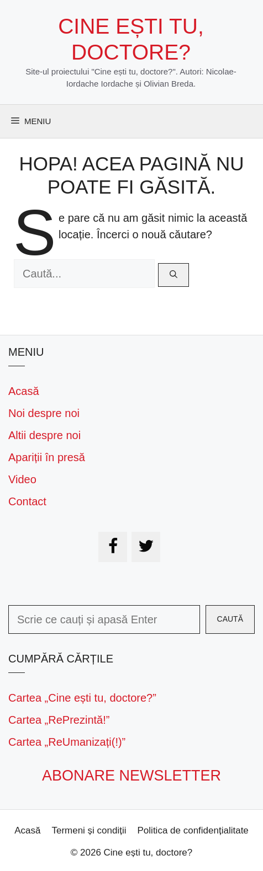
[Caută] (173, 275)
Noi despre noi (44, 413)
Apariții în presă (46, 457)
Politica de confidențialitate (193, 830)
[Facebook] (112, 547)
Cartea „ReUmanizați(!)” (66, 742)
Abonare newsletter (131, 775)
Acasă (23, 391)
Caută (230, 618)
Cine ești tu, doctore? (148, 852)
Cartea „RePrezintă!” (58, 720)
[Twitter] (146, 547)
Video (22, 479)
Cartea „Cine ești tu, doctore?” (82, 698)
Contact (27, 501)
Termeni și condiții (88, 830)
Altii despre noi (44, 435)
